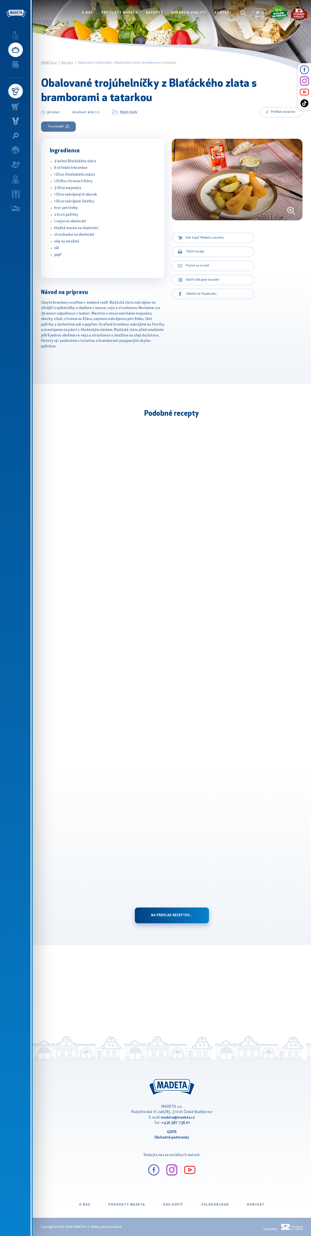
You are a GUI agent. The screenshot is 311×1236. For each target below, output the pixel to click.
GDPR (172, 1132)
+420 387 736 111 (175, 1123)
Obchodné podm (167, 1138)
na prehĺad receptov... (172, 915)
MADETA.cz (49, 62)
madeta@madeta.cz (178, 1118)
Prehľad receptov (283, 112)
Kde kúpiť (173, 1204)
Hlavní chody (129, 112)
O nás (88, 13)
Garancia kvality (189, 13)
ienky (185, 1138)
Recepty (155, 13)
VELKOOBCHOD (215, 1204)
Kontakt (223, 13)
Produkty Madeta (120, 13)
